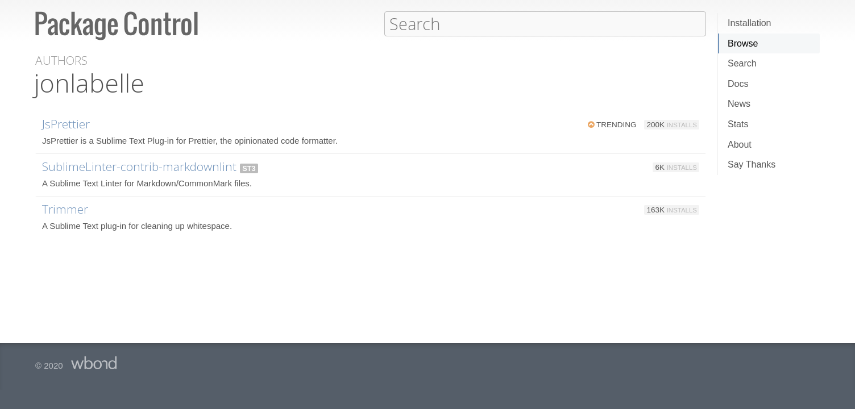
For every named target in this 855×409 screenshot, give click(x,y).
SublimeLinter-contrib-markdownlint (139, 166)
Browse (743, 43)
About (740, 144)
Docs (738, 84)
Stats (738, 124)
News (739, 103)
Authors (61, 60)
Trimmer (65, 208)
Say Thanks (751, 164)
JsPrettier (66, 123)
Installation (749, 23)
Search (742, 63)
